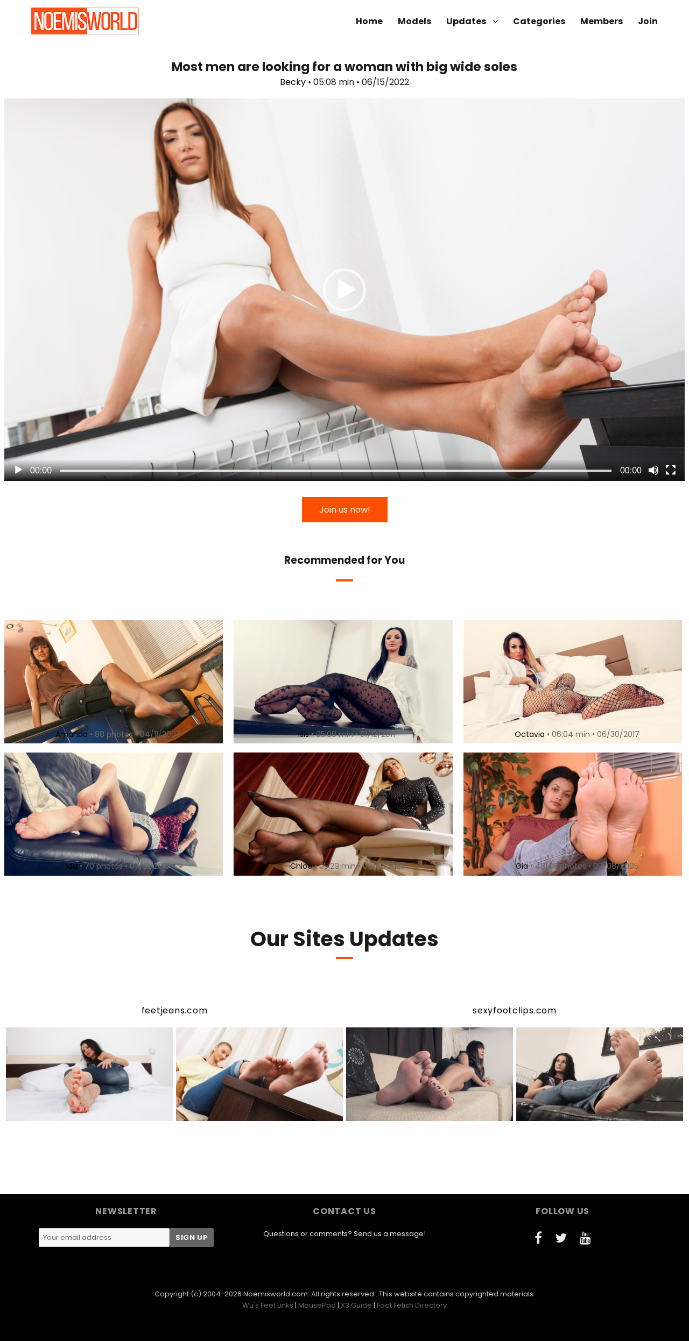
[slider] (335, 471)
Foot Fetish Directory (412, 1305)
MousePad (317, 1305)
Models (414, 21)
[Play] (18, 470)
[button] (344, 289)
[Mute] (653, 470)
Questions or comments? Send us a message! (344, 1234)
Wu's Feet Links (267, 1305)
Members (601, 21)
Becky (293, 82)
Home (369, 21)
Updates (466, 21)
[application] (344, 289)
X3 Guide (356, 1305)
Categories (539, 21)
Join (648, 21)
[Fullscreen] (670, 470)
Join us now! (344, 509)
